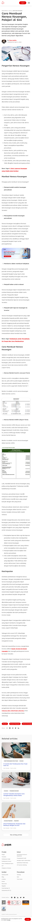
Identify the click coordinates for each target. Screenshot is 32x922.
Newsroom (4, 883)
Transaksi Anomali (14, 790)
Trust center (19, 879)
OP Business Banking (22, 865)
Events (3, 881)
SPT (3, 865)
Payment (16, 820)
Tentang (19, 874)
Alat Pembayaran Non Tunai (11, 761)
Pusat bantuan (5, 888)
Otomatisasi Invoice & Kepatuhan (22, 855)
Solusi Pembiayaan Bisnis (7, 863)
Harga (3, 854)
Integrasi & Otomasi (6, 868)
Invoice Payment (15, 723)
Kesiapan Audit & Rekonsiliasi (23, 860)
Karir (18, 876)
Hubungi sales (5, 874)
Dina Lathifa (12, 40)
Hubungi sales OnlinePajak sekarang (13, 710)
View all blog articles (16, 835)
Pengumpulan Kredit (21, 858)
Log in (22, 3)
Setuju (27, 919)
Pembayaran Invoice (6, 861)
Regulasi (4, 885)
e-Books (4, 879)
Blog (3, 876)
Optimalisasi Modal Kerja (22, 862)
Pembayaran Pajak (6, 859)
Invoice (5, 723)
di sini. (8, 920)
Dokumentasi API (6, 890)
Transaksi (4, 856)
